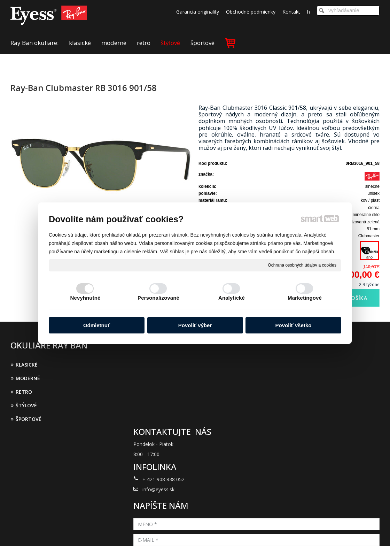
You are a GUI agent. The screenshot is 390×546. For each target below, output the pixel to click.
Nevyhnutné (85, 298)
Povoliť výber (195, 325)
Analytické (231, 298)
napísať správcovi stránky (186, 531)
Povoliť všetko (293, 325)
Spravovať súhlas (309, 531)
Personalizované (158, 298)
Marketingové (305, 298)
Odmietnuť (96, 325)
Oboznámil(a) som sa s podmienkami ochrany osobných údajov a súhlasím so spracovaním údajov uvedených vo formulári (319, 442)
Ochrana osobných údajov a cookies (302, 264)
